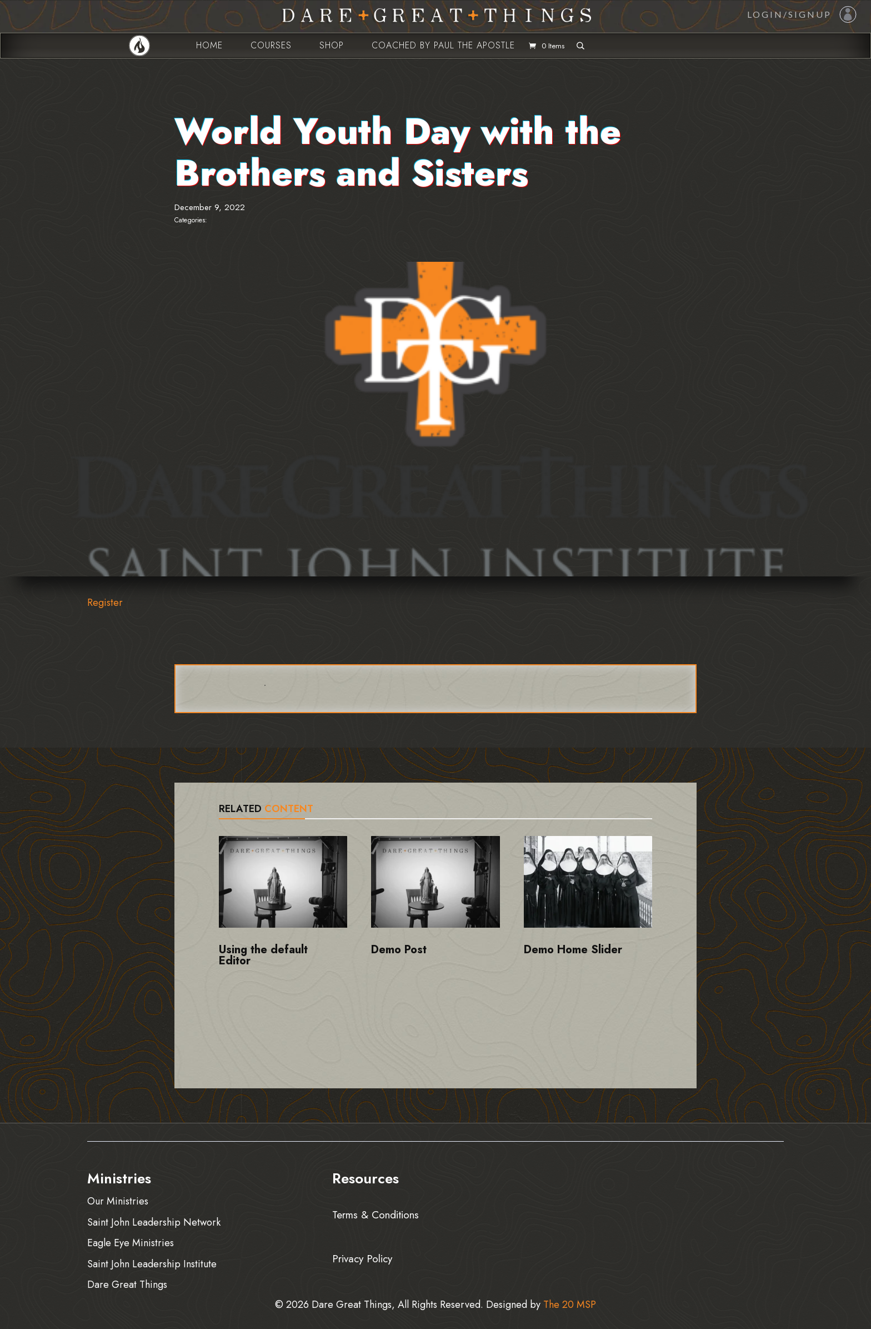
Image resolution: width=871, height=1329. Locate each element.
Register (105, 602)
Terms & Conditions (375, 1214)
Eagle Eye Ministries (130, 1243)
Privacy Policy (362, 1257)
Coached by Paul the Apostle (443, 45)
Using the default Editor (263, 955)
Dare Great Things (127, 1284)
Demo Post (399, 950)
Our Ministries (117, 1201)
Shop (331, 45)
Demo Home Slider (573, 950)
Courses (271, 45)
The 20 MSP (569, 1304)
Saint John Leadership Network (154, 1222)
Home (209, 45)
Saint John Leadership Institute (152, 1264)
